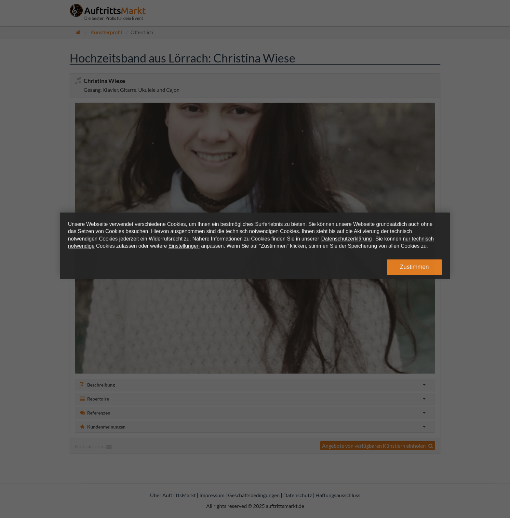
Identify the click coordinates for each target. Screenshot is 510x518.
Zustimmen (414, 267)
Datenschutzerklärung (346, 238)
